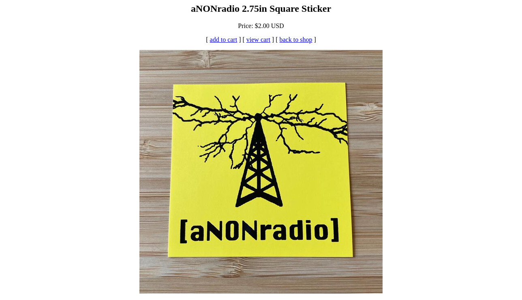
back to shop (296, 39)
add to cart (223, 39)
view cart (258, 39)
